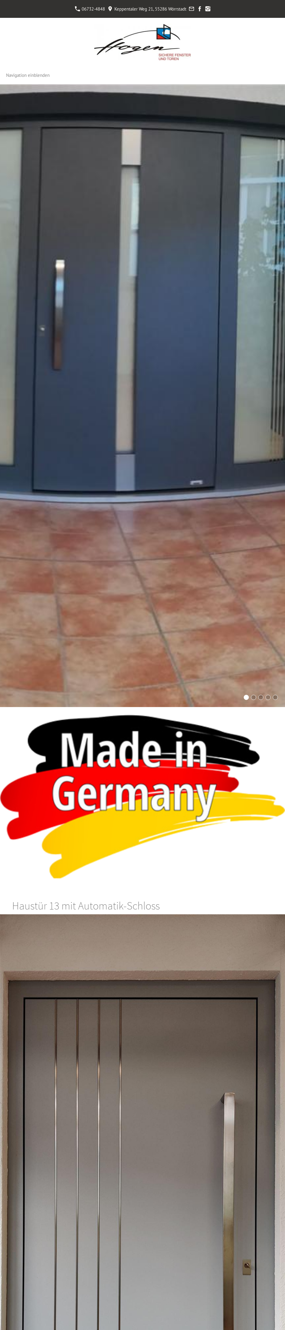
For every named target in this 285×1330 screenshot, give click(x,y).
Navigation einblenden (28, 75)
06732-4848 (90, 9)
